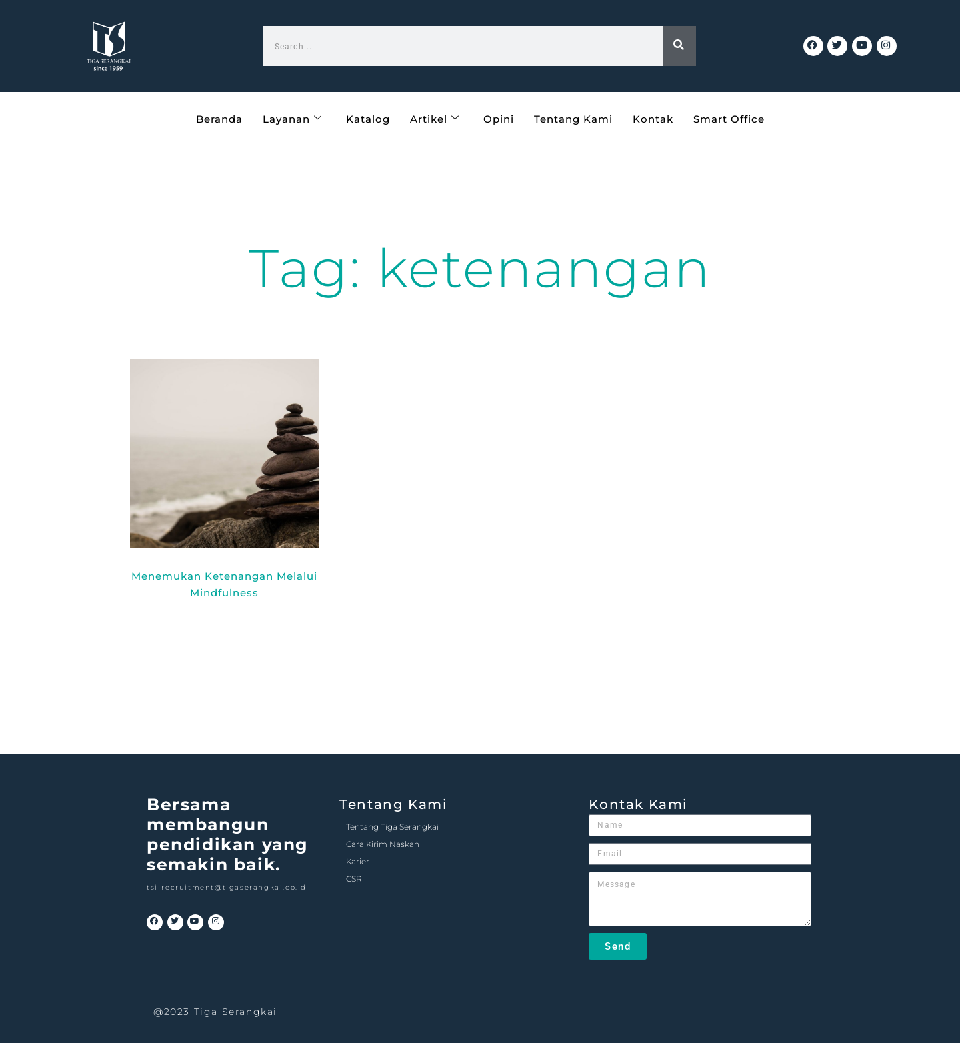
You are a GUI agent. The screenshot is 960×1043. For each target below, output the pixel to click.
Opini (498, 118)
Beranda (219, 118)
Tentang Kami (573, 118)
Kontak (653, 118)
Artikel (434, 118)
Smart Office (729, 118)
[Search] (679, 46)
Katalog (368, 118)
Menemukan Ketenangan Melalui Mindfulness (224, 584)
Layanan (292, 118)
